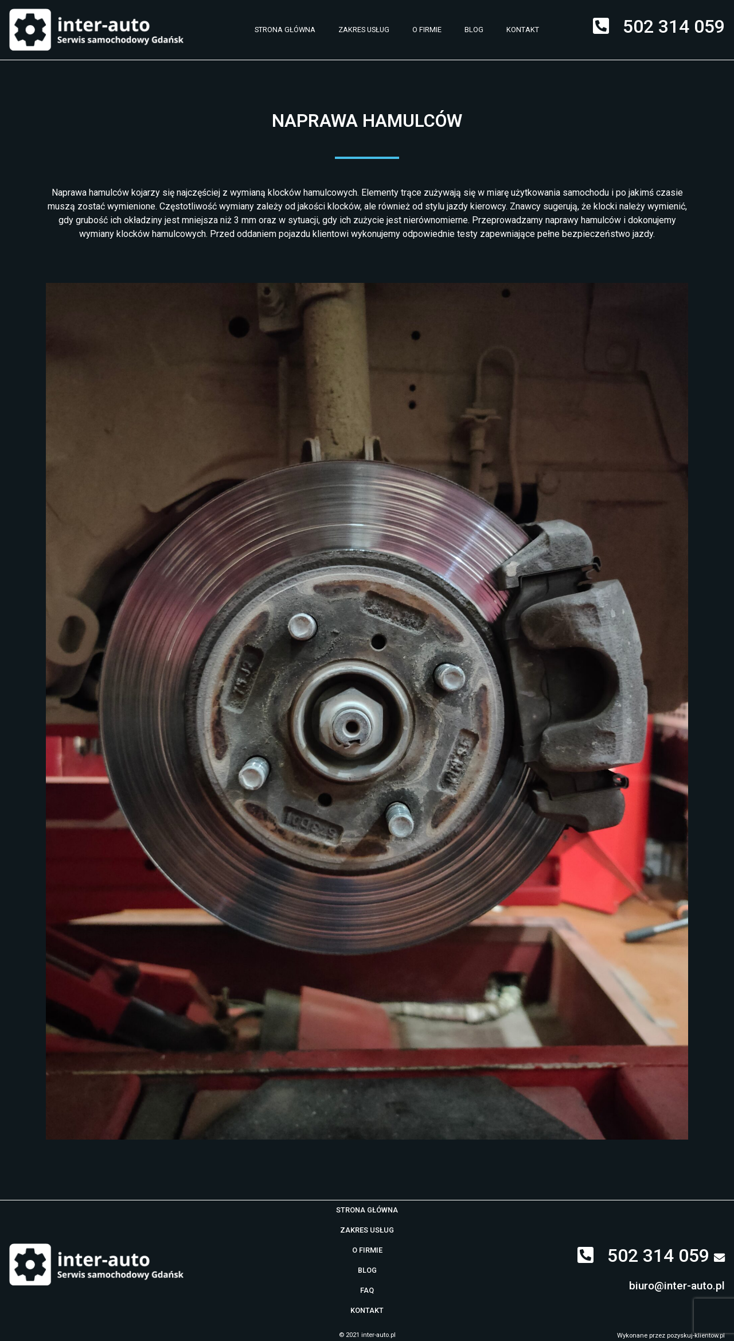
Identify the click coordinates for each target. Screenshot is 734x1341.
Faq (367, 1290)
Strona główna (285, 29)
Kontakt (522, 29)
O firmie (427, 29)
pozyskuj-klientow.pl (696, 1335)
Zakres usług (363, 29)
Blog (473, 29)
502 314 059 (659, 26)
